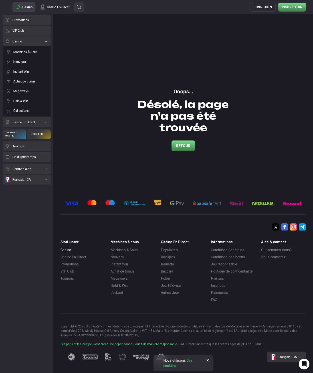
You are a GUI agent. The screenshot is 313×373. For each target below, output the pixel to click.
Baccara (167, 271)
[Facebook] (284, 227)
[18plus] (71, 357)
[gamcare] (108, 357)
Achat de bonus (123, 271)
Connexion (262, 7)
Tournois (67, 278)
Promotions (70, 264)
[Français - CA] (27, 179)
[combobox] (286, 357)
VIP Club (67, 271)
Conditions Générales (227, 250)
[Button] (79, 7)
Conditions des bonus (228, 257)
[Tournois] (27, 146)
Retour (183, 146)
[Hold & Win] (27, 101)
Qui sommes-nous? (276, 250)
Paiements (219, 293)
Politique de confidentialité (232, 271)
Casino (66, 250)
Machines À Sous (124, 250)
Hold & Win (119, 285)
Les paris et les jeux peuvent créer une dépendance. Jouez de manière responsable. (119, 344)
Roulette (167, 264)
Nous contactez (273, 257)
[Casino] (27, 41)
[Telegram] (302, 227)
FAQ (214, 300)
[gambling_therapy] (141, 357)
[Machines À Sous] (27, 52)
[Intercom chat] (304, 364)
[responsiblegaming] (90, 357)
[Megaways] (27, 91)
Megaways (119, 278)
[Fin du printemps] (27, 157)
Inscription (292, 7)
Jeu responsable (224, 264)
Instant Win (119, 264)
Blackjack (168, 257)
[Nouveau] (27, 62)
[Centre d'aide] (27, 169)
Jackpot (117, 293)
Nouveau (117, 257)
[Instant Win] (27, 71)
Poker (165, 278)
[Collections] (27, 111)
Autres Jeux (170, 293)
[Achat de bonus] (27, 81)
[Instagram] (293, 227)
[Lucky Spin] (39, 134)
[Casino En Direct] (27, 122)
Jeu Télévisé (171, 285)
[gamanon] (122, 357)
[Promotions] (27, 20)
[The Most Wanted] (14, 134)
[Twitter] (275, 227)
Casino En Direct (73, 257)
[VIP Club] (27, 31)
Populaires (169, 250)
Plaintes (217, 278)
